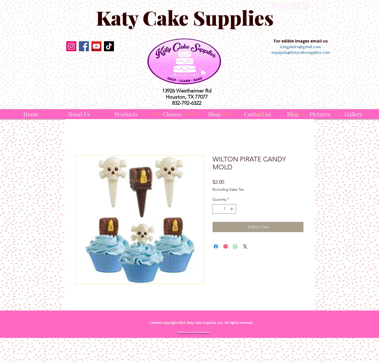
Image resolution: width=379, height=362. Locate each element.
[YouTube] (96, 46)
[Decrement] (216, 208)
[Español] (301, 6)
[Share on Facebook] (216, 246)
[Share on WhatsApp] (235, 246)
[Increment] (232, 208)
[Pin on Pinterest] (226, 246)
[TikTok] (109, 46)
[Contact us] (297, 114)
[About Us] (78, 114)
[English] (280, 6)
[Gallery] (353, 114)
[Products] (126, 114)
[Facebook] (84, 46)
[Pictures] (320, 114)
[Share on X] (245, 246)
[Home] (31, 114)
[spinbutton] (224, 208)
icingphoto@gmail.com (300, 46)
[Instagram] (71, 46)
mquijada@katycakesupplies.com (300, 52)
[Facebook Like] (90, 64)
